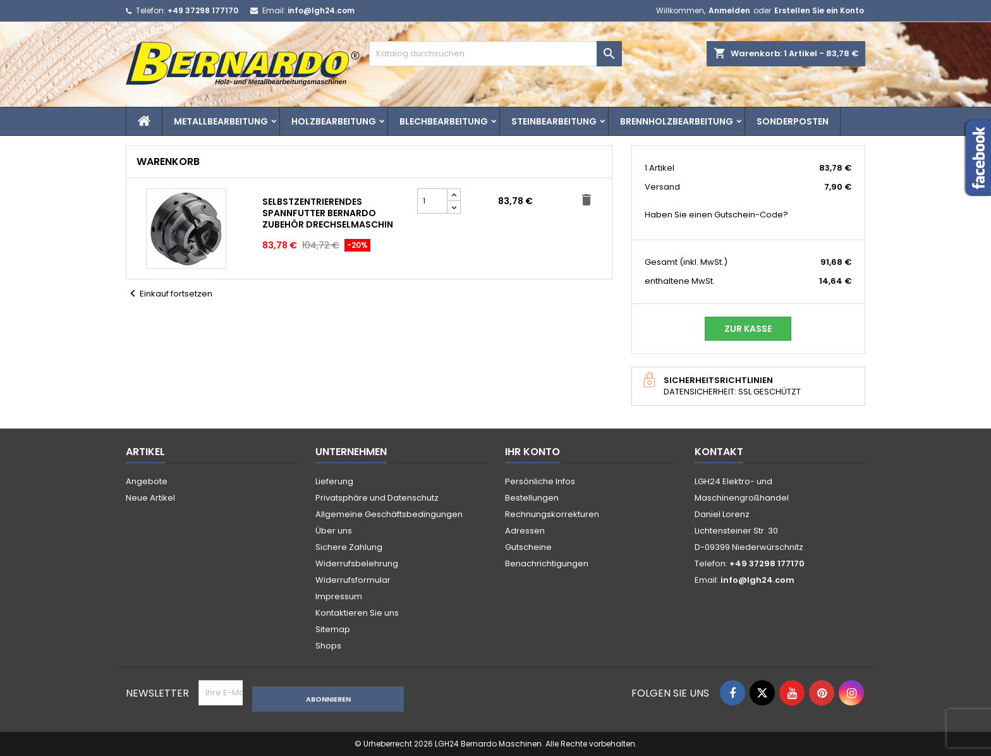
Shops (328, 646)
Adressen (525, 531)
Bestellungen (532, 498)
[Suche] (495, 53)
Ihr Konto (532, 451)
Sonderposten (793, 121)
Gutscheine (528, 547)
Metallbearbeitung (221, 121)
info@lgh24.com (321, 10)
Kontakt (719, 451)
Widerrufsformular (353, 580)
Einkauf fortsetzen (169, 294)
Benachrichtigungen (546, 564)
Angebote (146, 481)
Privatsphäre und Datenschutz (377, 498)
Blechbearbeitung (443, 121)
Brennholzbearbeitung (676, 121)
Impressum (338, 596)
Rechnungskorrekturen (552, 514)
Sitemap (332, 629)
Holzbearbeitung (333, 121)
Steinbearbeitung (554, 121)
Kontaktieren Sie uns (357, 613)
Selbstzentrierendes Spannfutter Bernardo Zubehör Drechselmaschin (327, 213)
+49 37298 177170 (202, 10)
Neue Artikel (150, 498)
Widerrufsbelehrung (356, 564)
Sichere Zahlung (348, 547)
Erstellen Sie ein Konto (819, 10)
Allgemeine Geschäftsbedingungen (389, 514)
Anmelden (729, 10)
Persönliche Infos (540, 481)
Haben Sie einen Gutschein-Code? (716, 215)
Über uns (333, 531)
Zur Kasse (748, 328)
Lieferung (334, 481)
